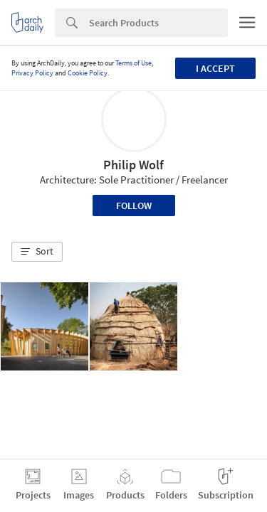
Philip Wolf (133, 164)
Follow (134, 205)
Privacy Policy (32, 73)
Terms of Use (133, 63)
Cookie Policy (88, 73)
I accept (215, 68)
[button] (37, 252)
